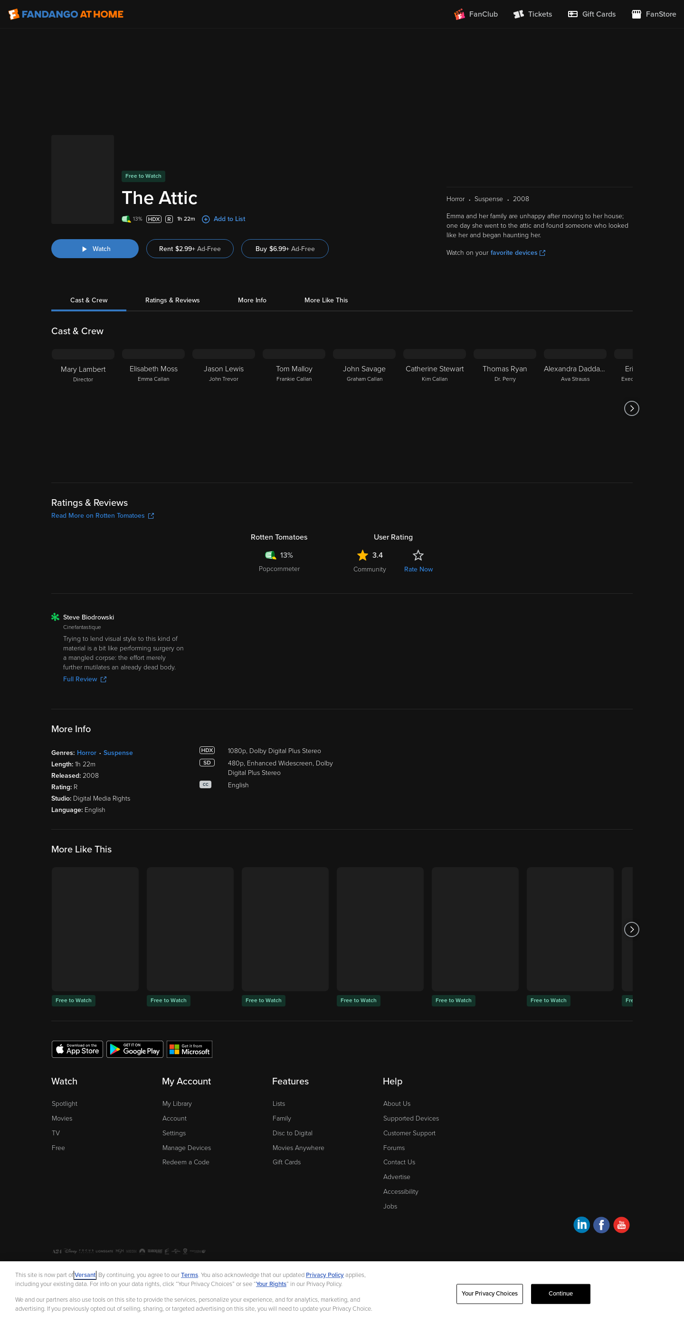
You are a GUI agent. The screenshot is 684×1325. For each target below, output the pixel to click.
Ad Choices (67, 1232)
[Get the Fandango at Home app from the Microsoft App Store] (189, 1013)
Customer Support (409, 1097)
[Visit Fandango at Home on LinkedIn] (581, 1190)
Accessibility (400, 1156)
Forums (394, 1112)
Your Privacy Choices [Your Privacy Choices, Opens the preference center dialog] (490, 1293)
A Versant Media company (602, 1230)
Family (282, 1083)
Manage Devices (186, 1112)
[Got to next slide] (631, 373)
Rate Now (418, 534)
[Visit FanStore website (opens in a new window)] (653, 14)
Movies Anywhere (298, 1112)
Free (58, 1112)
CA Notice (231, 1232)
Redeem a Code (185, 1126)
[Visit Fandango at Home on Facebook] (601, 1190)
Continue (561, 1293)
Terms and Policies (278, 1232)
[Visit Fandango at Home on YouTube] (621, 1190)
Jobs (390, 1171)
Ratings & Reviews (172, 265)
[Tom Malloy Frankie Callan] (294, 373)
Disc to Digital (293, 1097)
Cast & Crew (88, 265)
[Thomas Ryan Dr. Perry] (505, 373)
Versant (85, 1275)
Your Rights (271, 1284)
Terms (189, 1275)
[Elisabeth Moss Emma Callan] (153, 373)
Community (369, 534)
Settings (174, 1097)
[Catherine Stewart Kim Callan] (434, 373)
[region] (342, 1293)
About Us (396, 1068)
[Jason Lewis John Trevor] (224, 373)
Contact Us (399, 1126)
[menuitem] (591, 14)
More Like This (326, 265)
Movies (62, 1083)
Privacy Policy (110, 1232)
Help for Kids (329, 1232)
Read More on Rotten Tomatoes (102, 480)
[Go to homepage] (66, 14)
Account (174, 1083)
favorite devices (518, 217)
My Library (177, 1068)
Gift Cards (287, 1126)
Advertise (396, 1141)
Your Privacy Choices (181, 1232)
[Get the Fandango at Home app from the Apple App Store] (77, 1013)
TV (56, 1097)
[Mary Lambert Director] (83, 373)
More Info (252, 265)
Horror (86, 717)
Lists (279, 1068)
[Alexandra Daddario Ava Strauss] (575, 373)
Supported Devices (411, 1083)
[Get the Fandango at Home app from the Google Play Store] (135, 1013)
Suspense (118, 717)
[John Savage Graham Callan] (364, 373)
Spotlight (64, 1068)
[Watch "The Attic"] (95, 212)
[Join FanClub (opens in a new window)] (476, 14)
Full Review (84, 643)
